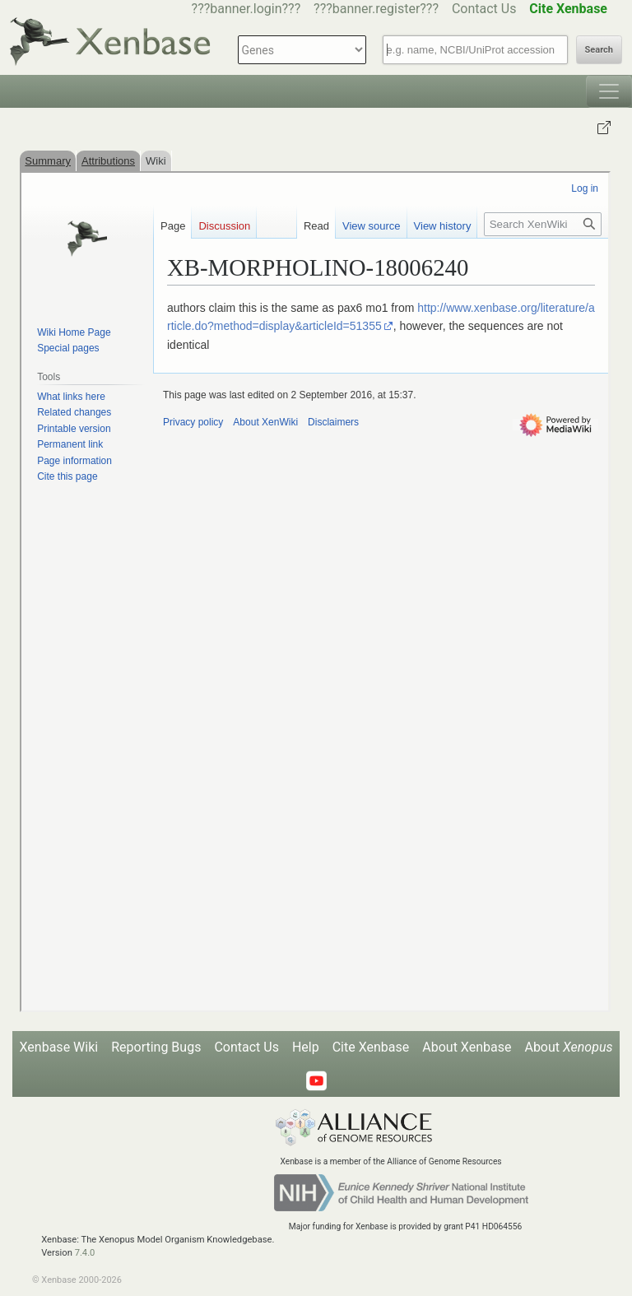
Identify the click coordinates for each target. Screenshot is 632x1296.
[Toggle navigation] (609, 91)
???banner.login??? (246, 8)
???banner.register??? (376, 8)
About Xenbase (466, 1047)
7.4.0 (85, 1252)
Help (305, 1047)
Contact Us (484, 8)
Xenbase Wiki (59, 1047)
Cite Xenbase (371, 1047)
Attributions (108, 161)
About (568, 1047)
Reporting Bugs (156, 1047)
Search (599, 49)
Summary (48, 161)
